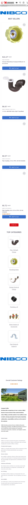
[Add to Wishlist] (24, 24)
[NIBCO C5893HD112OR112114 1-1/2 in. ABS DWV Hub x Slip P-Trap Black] (14, 84)
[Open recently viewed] (17, 3)
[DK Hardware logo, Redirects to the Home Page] (9, 3)
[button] (2, 2)
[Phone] (20, 3)
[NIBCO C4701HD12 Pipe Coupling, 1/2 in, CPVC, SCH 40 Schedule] (14, 133)
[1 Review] (6, 214)
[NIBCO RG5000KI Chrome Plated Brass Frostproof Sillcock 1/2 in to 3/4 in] (14, 34)
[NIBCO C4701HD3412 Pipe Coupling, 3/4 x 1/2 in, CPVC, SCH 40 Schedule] (14, 183)
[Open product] (14, 395)
